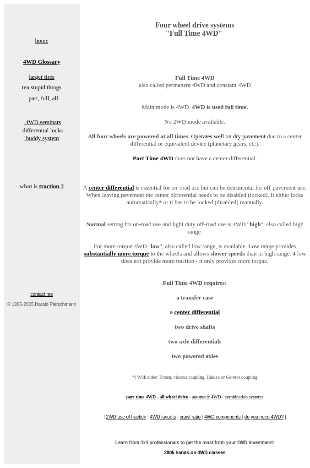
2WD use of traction (126, 416)
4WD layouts (163, 416)
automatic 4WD (206, 396)
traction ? (51, 186)
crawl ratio (190, 416)
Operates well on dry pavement (228, 136)
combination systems (244, 396)
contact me (42, 294)
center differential (197, 312)
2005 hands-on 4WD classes (195, 452)
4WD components (223, 416)
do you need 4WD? (264, 416)
